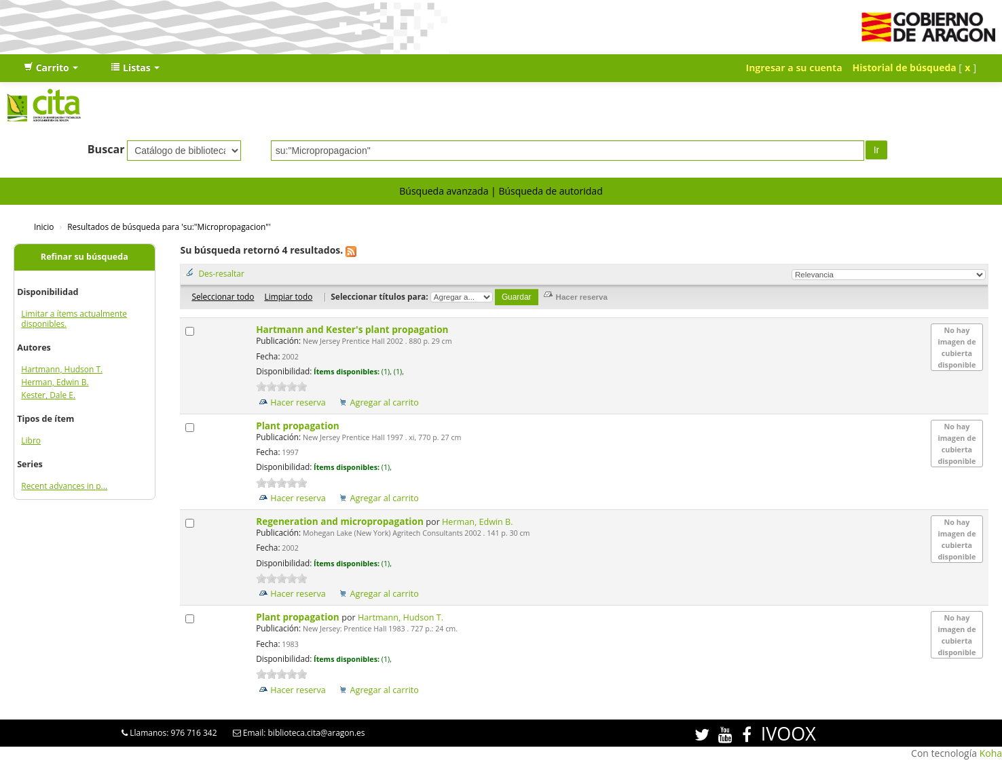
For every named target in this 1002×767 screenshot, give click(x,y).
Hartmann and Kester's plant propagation (353, 329)
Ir (877, 149)
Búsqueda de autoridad (550, 190)
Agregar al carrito (384, 402)
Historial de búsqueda (905, 67)
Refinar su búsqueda (84, 256)
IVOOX (788, 733)
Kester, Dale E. (48, 395)
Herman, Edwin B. (54, 382)
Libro (31, 440)
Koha (991, 753)
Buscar (106, 149)
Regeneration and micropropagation (341, 521)
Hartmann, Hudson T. (62, 369)
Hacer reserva (298, 402)
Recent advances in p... (64, 486)
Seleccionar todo (222, 296)
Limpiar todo (288, 296)
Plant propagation (298, 425)
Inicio (44, 226)
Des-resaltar (221, 273)
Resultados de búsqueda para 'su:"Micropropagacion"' (168, 226)
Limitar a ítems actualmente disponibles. (74, 319)
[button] (51, 67)
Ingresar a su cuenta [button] (794, 67)
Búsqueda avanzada (443, 190)
